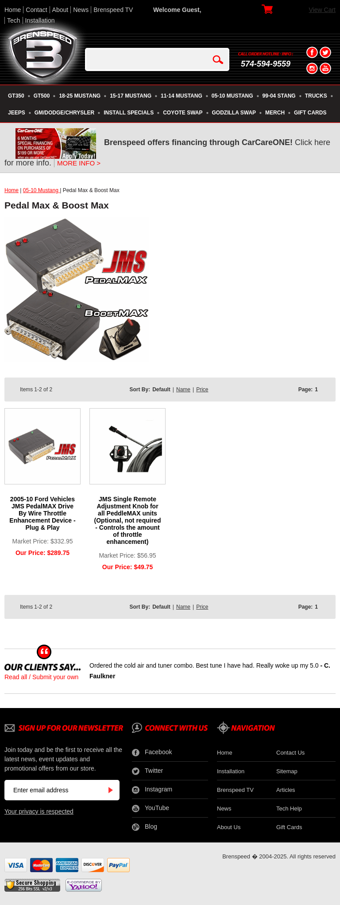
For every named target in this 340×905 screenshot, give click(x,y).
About (60, 9)
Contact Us (290, 752)
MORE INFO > (78, 163)
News (81, 9)
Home (12, 9)
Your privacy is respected (38, 811)
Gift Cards (289, 827)
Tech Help (289, 808)
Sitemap (287, 771)
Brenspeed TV (113, 9)
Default (161, 389)
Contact (36, 9)
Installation (40, 20)
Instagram (152, 790)
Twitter (147, 771)
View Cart (322, 10)
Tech (13, 20)
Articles (285, 790)
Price (202, 389)
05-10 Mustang (41, 190)
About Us (228, 827)
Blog (144, 827)
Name (183, 389)
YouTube (150, 808)
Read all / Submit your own (41, 677)
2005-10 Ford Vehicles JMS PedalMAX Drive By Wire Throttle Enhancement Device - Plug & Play (42, 513)
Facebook (152, 752)
